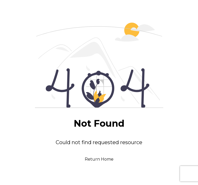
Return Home (99, 159)
